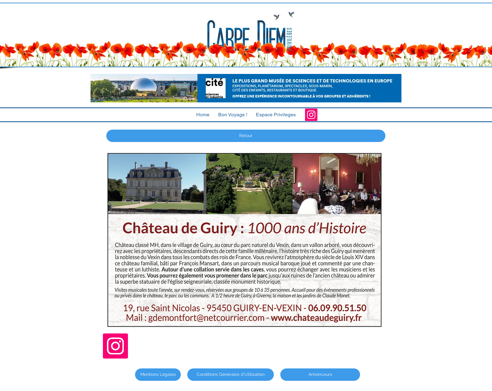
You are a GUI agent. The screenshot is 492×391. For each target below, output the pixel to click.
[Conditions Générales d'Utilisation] (230, 374)
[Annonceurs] (320, 374)
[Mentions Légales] (158, 374)
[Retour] (245, 136)
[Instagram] (311, 115)
